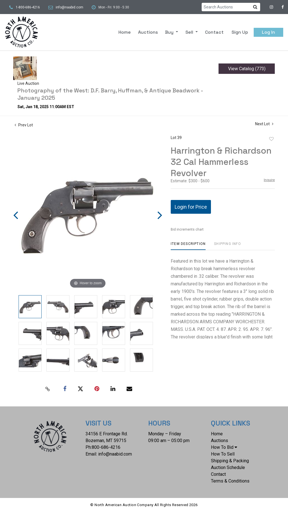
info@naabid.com (69, 7)
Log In (268, 32)
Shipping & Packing (230, 460)
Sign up (239, 32)
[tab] (188, 246)
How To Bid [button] (224, 447)
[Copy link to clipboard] (47, 389)
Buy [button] (170, 32)
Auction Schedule (228, 467)
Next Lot (264, 124)
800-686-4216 (106, 447)
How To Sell (223, 454)
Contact (214, 32)
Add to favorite (271, 139)
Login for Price (191, 207)
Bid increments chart (187, 229)
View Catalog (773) (247, 68)
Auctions (148, 32)
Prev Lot (24, 125)
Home (124, 32)
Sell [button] (189, 32)
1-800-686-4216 (28, 7)
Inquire (269, 180)
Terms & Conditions (230, 481)
